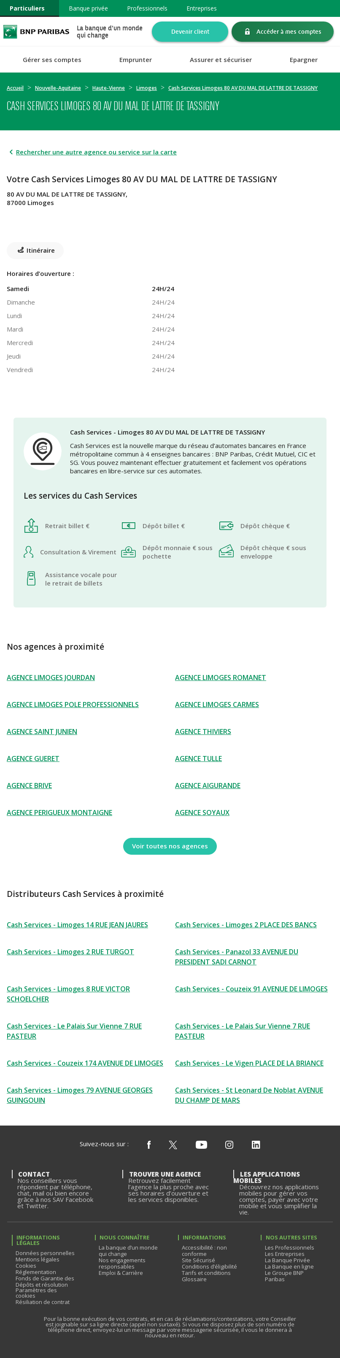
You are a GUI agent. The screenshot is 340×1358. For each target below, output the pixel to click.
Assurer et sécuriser (221, 59)
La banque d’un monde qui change (128, 1251)
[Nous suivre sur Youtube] (201, 1145)
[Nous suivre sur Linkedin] (256, 1145)
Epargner (304, 59)
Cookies (26, 1265)
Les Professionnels (289, 1247)
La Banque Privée (287, 1260)
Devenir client (190, 31)
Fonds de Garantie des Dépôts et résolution (45, 1281)
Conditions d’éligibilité (209, 1266)
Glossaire (194, 1279)
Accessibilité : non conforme (204, 1251)
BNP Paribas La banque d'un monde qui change (36, 31)
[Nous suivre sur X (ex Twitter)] (173, 1145)
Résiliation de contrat (43, 1302)
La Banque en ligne (289, 1266)
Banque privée (88, 8)
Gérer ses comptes (52, 59)
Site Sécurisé (198, 1260)
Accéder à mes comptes (288, 31)
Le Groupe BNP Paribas (284, 1276)
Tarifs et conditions (206, 1273)
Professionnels (147, 8)
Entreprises (201, 8)
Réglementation (36, 1272)
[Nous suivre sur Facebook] (149, 1145)
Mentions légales (37, 1259)
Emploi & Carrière (121, 1273)
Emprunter (135, 59)
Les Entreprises (285, 1254)
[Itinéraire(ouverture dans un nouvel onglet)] (170, 220)
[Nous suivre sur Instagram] (229, 1145)
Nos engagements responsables (122, 1263)
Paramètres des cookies (36, 1292)
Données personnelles (45, 1253)
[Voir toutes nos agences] (170, 846)
